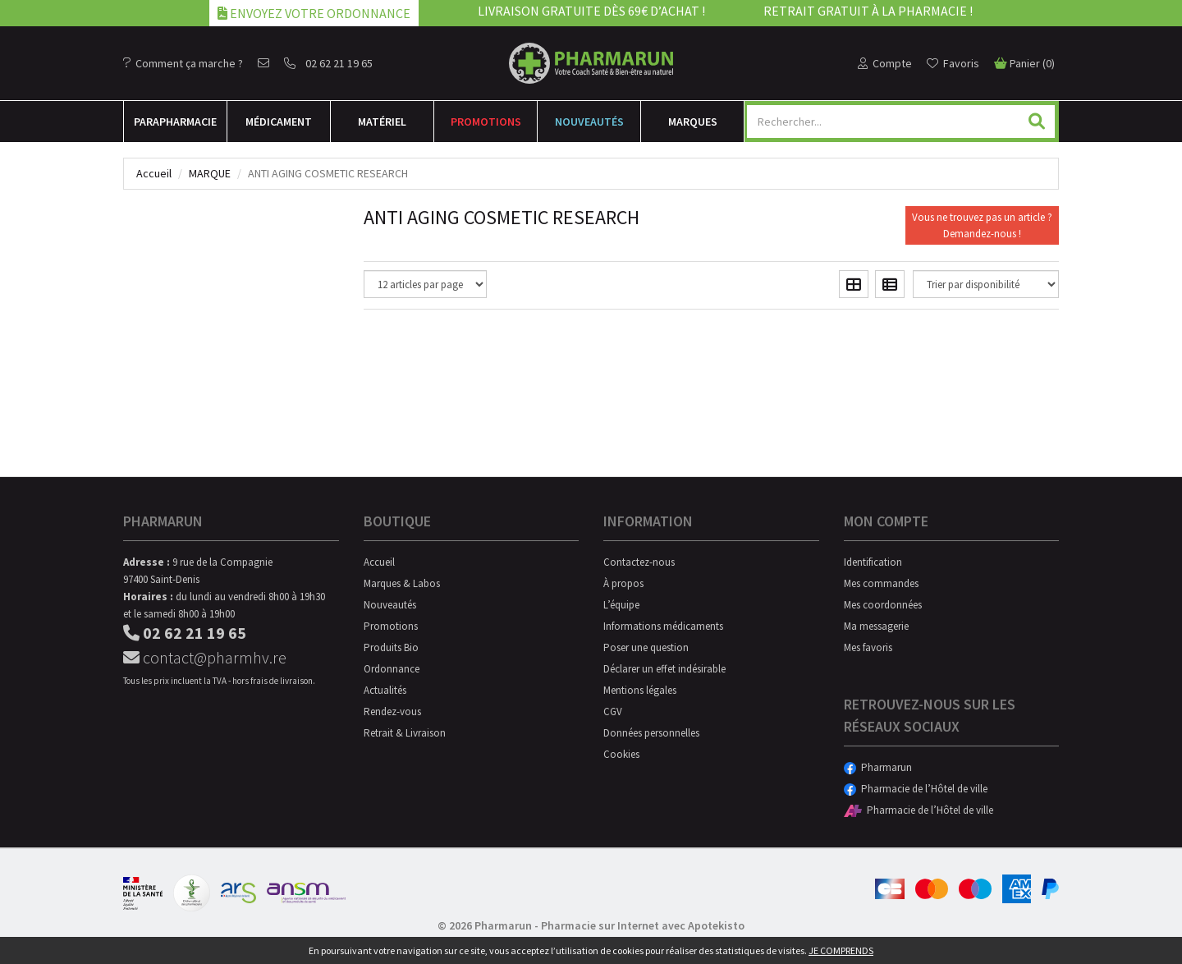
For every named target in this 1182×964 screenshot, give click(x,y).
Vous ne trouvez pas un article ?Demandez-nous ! (982, 225)
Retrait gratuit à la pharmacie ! (868, 10)
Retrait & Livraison (405, 733)
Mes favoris (868, 647)
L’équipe (621, 605)
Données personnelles (651, 733)
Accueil (154, 173)
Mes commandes (881, 583)
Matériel (382, 121)
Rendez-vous (392, 711)
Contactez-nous (639, 562)
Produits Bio (391, 647)
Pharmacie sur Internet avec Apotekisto (642, 925)
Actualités (385, 690)
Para (175, 121)
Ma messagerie (876, 626)
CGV (612, 711)
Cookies (621, 754)
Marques (692, 121)
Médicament (278, 121)
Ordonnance (391, 669)
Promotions (486, 121)
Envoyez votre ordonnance (314, 13)
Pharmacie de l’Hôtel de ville (915, 789)
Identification (873, 562)
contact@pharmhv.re (204, 657)
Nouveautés (589, 121)
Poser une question (646, 647)
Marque (210, 173)
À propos (623, 583)
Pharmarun (878, 767)
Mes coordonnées (883, 605)
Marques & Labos (402, 583)
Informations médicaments (663, 626)
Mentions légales (639, 690)
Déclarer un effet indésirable (664, 669)
